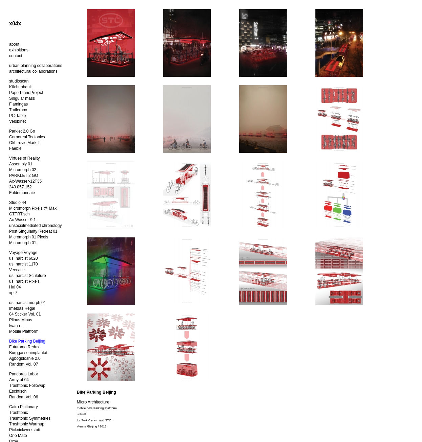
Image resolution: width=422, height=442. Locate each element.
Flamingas (18, 104)
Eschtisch (17, 391)
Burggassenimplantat (28, 352)
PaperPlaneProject (26, 92)
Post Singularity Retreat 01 (33, 231)
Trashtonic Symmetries (29, 418)
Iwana (14, 325)
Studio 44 (17, 202)
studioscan (18, 81)
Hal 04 (15, 287)
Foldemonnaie (22, 192)
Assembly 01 (20, 164)
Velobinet (17, 121)
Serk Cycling (89, 420)
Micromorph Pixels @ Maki (33, 208)
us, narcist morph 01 (27, 302)
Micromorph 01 (22, 242)
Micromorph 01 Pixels (28, 237)
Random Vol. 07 (23, 364)
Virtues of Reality (24, 158)
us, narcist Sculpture (27, 275)
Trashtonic (18, 412)
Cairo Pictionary (23, 406)
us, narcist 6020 (23, 258)
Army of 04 (19, 379)
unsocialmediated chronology (35, 225)
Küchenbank (20, 87)
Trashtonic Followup (27, 385)
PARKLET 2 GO (23, 175)
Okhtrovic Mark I (24, 142)
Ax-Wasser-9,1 (22, 219)
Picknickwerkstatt (24, 429)
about (14, 44)
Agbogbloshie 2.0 (25, 358)
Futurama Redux (24, 347)
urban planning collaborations (35, 65)
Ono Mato (18, 435)
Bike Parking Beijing (27, 341)
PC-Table (17, 115)
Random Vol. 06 (23, 397)
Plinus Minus (20, 320)
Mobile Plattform (24, 331)
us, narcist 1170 (23, 264)
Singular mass (22, 98)
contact (15, 55)
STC (108, 420)
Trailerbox (18, 110)
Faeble (15, 148)
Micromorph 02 (22, 169)
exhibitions (18, 50)
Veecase (17, 269)
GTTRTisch (19, 214)
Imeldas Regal (22, 308)
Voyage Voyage (23, 252)
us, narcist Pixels (24, 281)
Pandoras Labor (23, 374)
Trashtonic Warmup (26, 424)
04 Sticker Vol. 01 (25, 314)
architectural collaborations (33, 71)
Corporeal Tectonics (27, 137)
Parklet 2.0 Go (22, 131)
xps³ (13, 292)
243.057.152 (20, 187)
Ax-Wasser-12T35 (25, 181)
